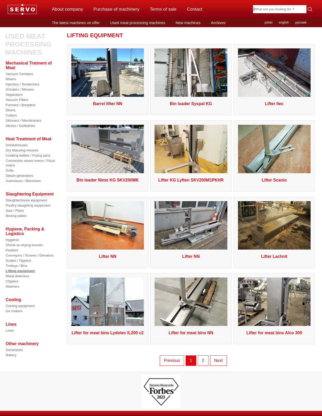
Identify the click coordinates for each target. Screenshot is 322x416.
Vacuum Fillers (17, 100)
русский (300, 22)
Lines (10, 330)
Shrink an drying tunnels (24, 245)
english (284, 22)
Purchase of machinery (116, 9)
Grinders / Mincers (20, 89)
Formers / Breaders (21, 105)
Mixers (11, 79)
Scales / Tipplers (18, 260)
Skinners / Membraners (23, 120)
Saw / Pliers (15, 211)
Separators (14, 95)
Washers (12, 286)
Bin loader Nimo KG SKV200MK (107, 180)
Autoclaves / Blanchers (23, 181)
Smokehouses (16, 145)
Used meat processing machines (137, 23)
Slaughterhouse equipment (26, 200)
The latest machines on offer (76, 23)
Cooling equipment (20, 306)
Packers (12, 250)
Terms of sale (163, 9)
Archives (218, 23)
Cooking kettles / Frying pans (28, 155)
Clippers (12, 281)
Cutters (11, 115)
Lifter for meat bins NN (191, 333)
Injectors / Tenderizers (22, 84)
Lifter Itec (274, 103)
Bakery (11, 355)
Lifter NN (107, 256)
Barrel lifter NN (107, 103)
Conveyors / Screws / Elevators (30, 255)
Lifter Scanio (274, 180)
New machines (188, 23)
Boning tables (16, 216)
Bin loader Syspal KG (191, 103)
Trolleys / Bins (16, 266)
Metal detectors (17, 276)
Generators (14, 350)
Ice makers (14, 311)
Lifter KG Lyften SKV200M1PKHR (190, 180)
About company (67, 9)
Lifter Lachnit (274, 256)
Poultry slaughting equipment (28, 205)
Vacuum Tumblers (19, 74)
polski (268, 22)
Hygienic (12, 240)
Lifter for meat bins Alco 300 (274, 333)
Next (218, 360)
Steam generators (19, 176)
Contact (194, 9)
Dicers (11, 110)
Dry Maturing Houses (22, 150)
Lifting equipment (20, 271)
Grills (9, 170)
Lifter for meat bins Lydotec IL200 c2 (108, 333)
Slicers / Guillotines (20, 126)
